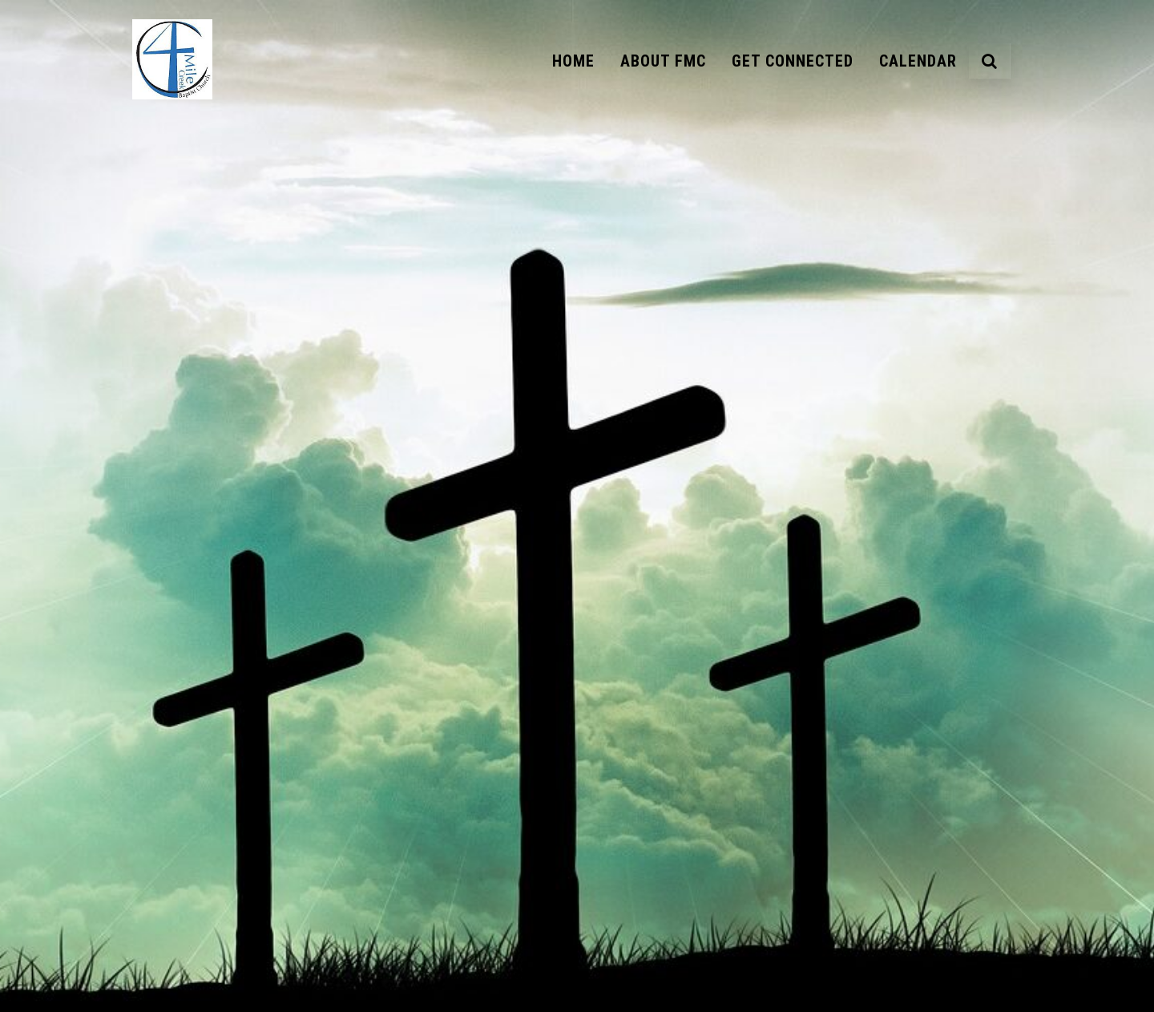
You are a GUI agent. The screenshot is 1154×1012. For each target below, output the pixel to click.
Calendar (918, 61)
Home (573, 61)
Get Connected (792, 61)
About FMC (663, 61)
